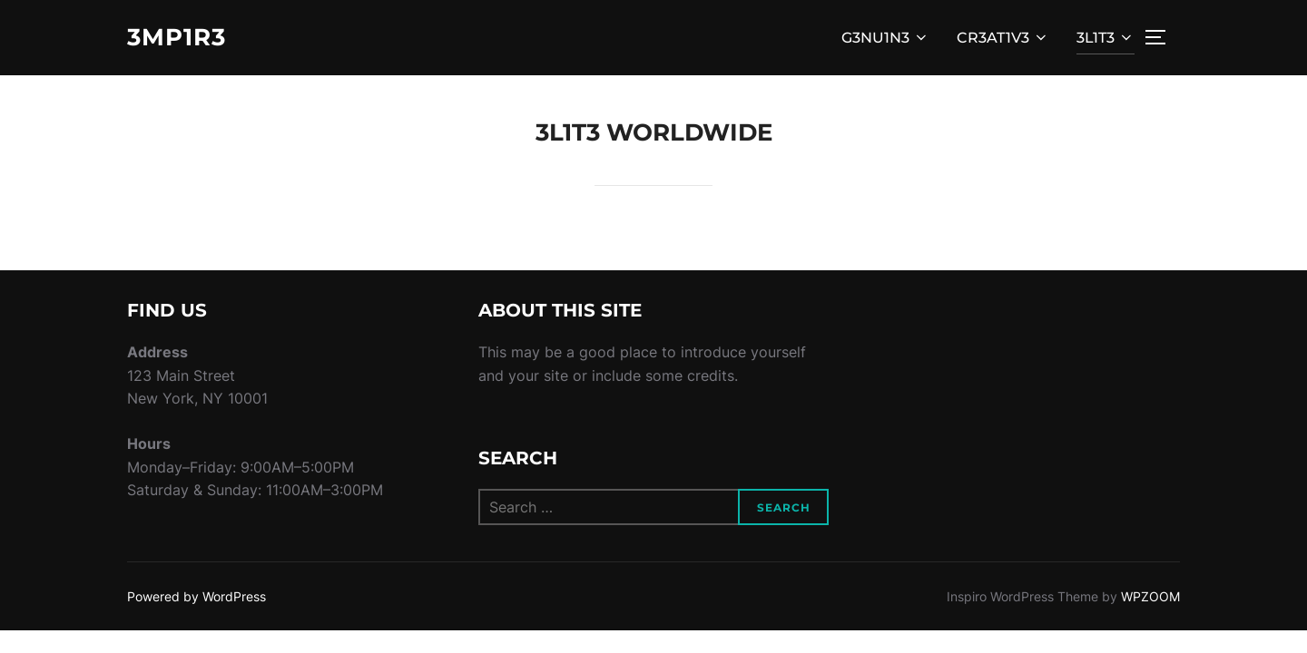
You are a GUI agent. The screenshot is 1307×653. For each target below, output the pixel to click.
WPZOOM (1150, 596)
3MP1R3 (176, 37)
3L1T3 (1105, 37)
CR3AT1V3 (1003, 37)
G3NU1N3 (885, 37)
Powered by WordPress (196, 596)
